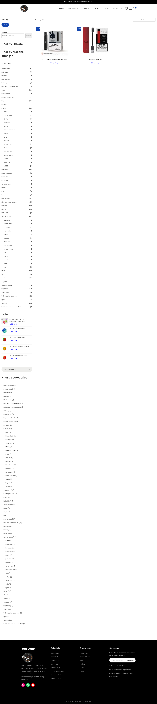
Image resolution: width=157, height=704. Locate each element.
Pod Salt (7, 141)
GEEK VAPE (5, 170)
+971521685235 (120, 666)
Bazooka (4, 76)
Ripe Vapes (8, 144)
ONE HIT (6, 137)
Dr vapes (7, 227)
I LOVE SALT (5, 180)
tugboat (4, 282)
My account (55, 653)
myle (3, 191)
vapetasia (7, 260)
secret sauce (8, 249)
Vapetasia (7, 162)
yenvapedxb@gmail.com (122, 670)
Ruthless (7, 148)
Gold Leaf (7, 123)
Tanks (4, 278)
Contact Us (55, 660)
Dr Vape (4, 105)
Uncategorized (7, 285)
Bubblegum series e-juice (10, 83)
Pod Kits (4, 206)
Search (4, 32)
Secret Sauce (8, 155)
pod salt (7, 238)
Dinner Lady (6, 94)
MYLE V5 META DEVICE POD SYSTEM (54, 60)
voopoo (4, 303)
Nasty (6, 133)
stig (3, 274)
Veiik (5, 263)
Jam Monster (6, 184)
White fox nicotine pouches (11, 307)
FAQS (82, 671)
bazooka (7, 220)
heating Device (7, 173)
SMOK (4, 271)
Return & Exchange (57, 671)
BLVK (5, 112)
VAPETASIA (5, 292)
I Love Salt (5, 177)
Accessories (6, 68)
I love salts (7, 231)
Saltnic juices (6, 217)
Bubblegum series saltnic (10, 86)
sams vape (8, 245)
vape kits (5, 289)
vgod (5, 267)
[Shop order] (144, 19)
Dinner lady (8, 224)
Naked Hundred (9, 130)
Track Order (55, 657)
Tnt (5, 253)
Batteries (5, 72)
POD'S (4, 209)
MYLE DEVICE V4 (95, 60)
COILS (4, 90)
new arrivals (6, 198)
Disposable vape (7, 101)
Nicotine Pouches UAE (9, 202)
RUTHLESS (5, 213)
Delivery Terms (56, 679)
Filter (5, 25)
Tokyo (6, 159)
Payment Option (56, 675)
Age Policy (54, 664)
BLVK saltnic (6, 79)
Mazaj (6, 126)
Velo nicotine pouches (9, 296)
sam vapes (8, 152)
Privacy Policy (55, 668)
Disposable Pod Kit (8, 97)
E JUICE (4, 108)
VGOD (6, 166)
